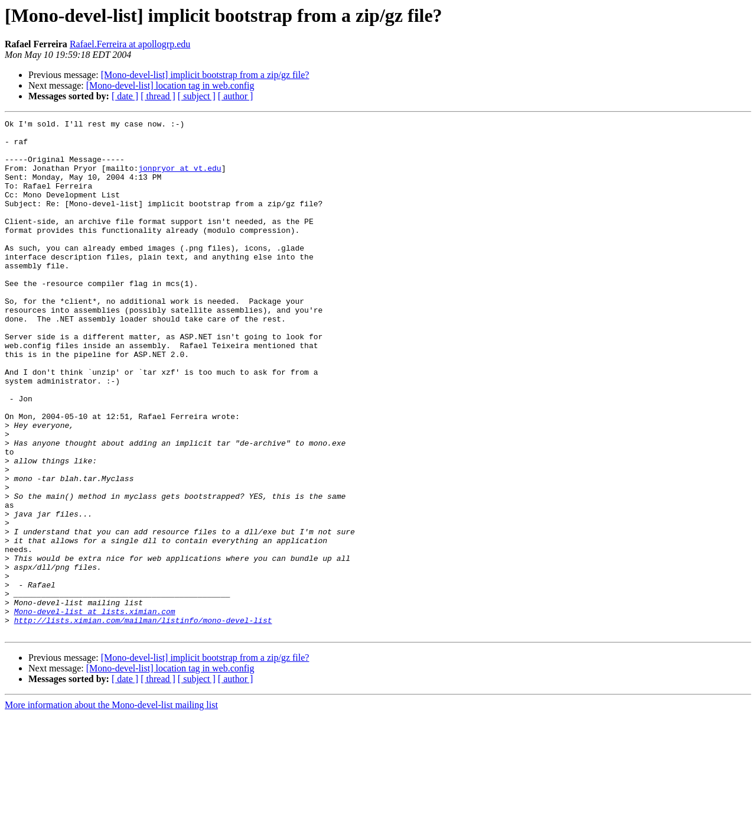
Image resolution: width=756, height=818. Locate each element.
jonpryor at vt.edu (179, 178)
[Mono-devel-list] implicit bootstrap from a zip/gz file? (205, 75)
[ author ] (235, 96)
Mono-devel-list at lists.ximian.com (94, 710)
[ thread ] (158, 96)
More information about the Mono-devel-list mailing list (111, 808)
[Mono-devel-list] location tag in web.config (170, 85)
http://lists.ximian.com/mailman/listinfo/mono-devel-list (143, 721)
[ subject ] (197, 96)
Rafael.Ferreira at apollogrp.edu (130, 44)
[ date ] (125, 96)
